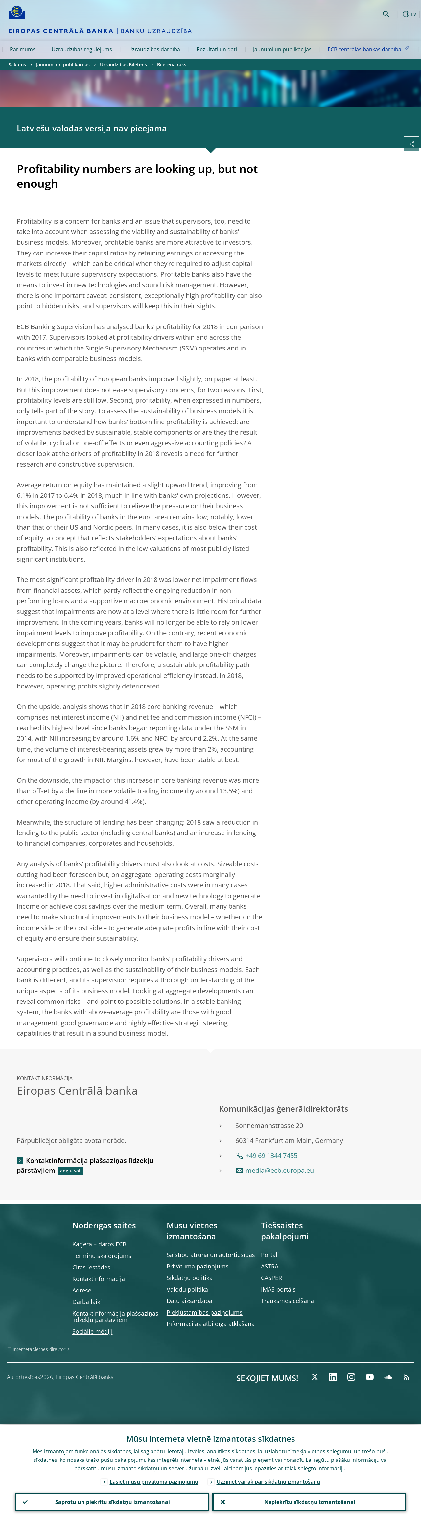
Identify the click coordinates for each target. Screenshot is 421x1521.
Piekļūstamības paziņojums (205, 1312)
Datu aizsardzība (189, 1301)
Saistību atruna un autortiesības (211, 1255)
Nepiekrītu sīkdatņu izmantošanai (309, 1501)
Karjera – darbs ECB (99, 1244)
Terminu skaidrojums (101, 1256)
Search (386, 14)
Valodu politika (187, 1289)
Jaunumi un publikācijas (282, 49)
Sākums (17, 64)
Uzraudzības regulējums (82, 49)
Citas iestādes (91, 1267)
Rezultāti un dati (217, 49)
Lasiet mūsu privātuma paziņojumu (154, 1480)
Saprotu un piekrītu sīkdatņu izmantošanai (112, 1501)
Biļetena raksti (173, 64)
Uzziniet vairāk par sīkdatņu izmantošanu (268, 1480)
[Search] (348, 13)
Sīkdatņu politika (190, 1278)
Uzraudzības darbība (154, 49)
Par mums (22, 49)
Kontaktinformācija (98, 1279)
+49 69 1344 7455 (271, 1155)
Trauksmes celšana (287, 1301)
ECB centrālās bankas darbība (369, 49)
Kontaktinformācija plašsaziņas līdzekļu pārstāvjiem (85, 1165)
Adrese (81, 1290)
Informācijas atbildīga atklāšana (211, 1324)
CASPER (271, 1278)
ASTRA (269, 1266)
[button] (396, 14)
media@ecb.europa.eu (280, 1170)
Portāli (270, 1255)
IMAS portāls (278, 1289)
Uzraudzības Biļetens (123, 64)
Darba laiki (87, 1302)
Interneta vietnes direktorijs (41, 1349)
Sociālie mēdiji (92, 1331)
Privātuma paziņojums (198, 1266)
